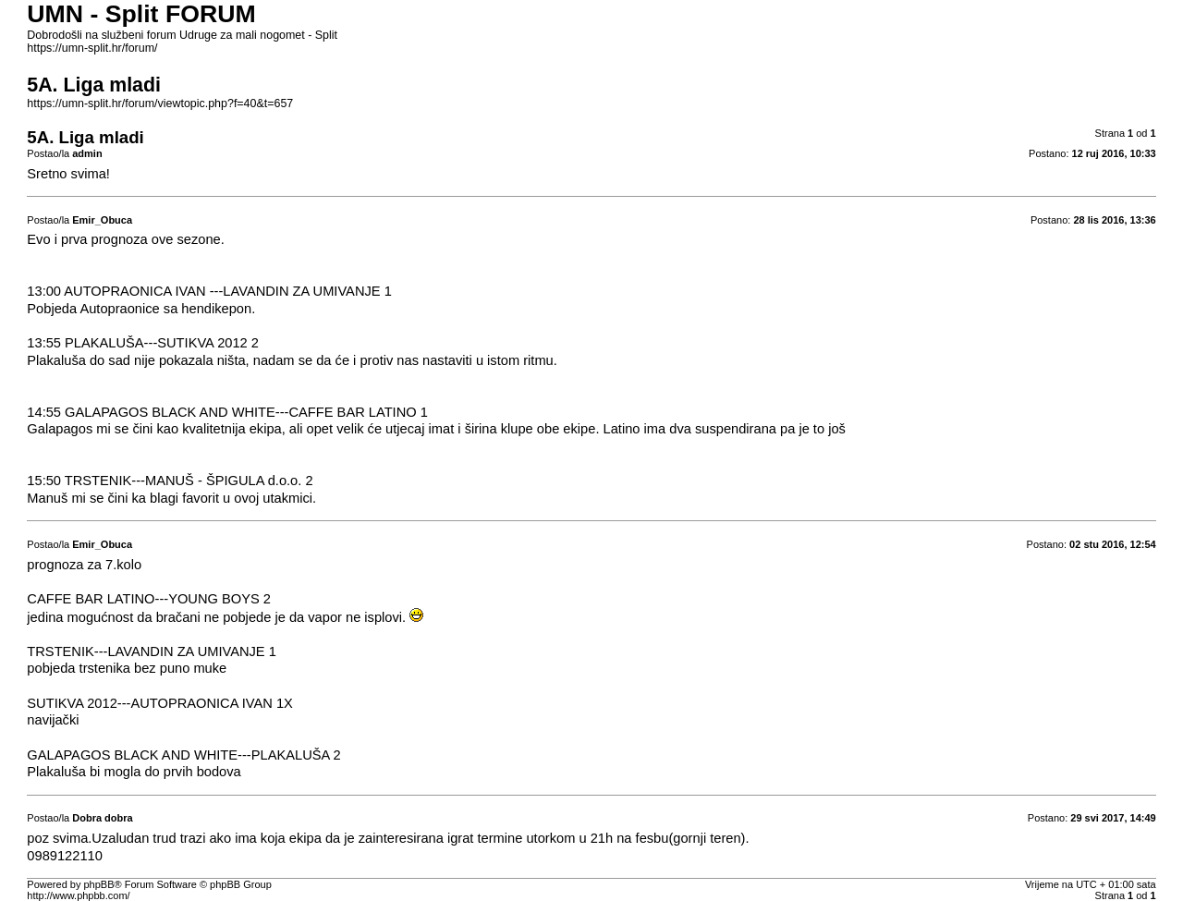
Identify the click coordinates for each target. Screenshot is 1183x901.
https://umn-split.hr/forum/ (92, 48)
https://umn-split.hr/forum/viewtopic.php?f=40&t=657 (160, 103)
